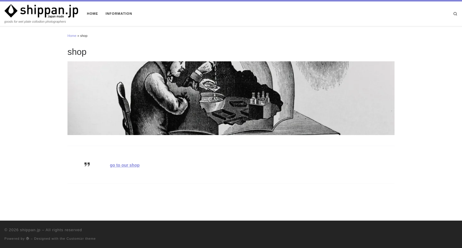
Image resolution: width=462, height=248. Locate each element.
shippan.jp (30, 230)
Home (71, 35)
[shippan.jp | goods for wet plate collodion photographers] (41, 10)
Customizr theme (81, 238)
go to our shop (125, 165)
